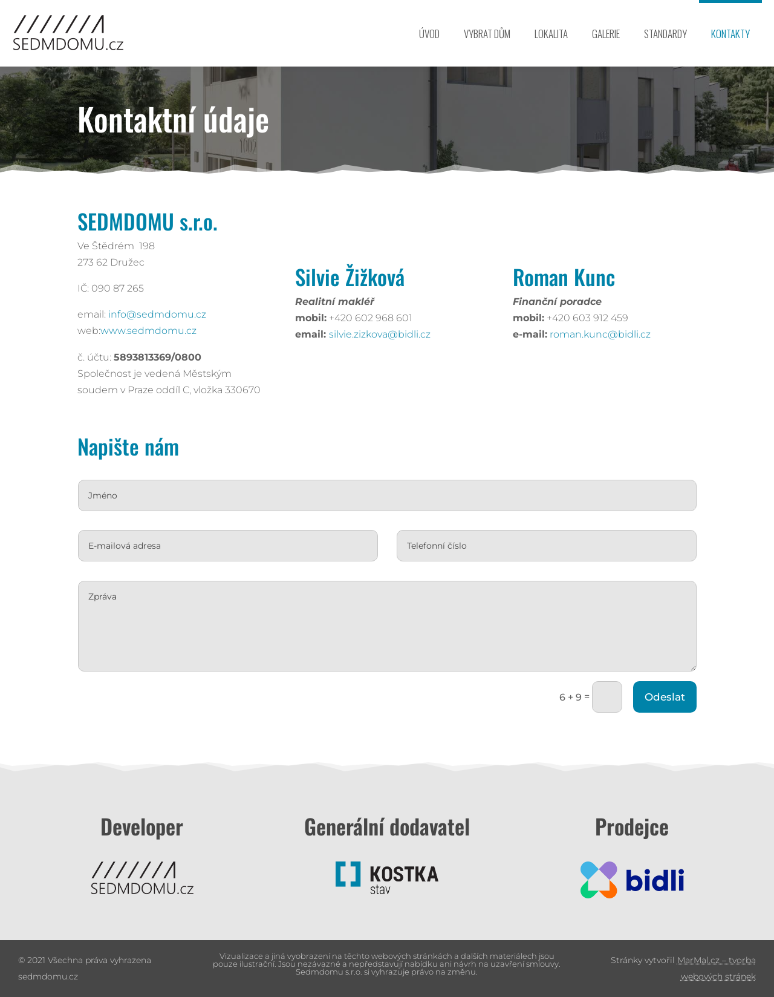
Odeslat (552, 655)
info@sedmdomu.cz (118, 314)
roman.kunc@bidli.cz (562, 334)
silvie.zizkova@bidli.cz (341, 334)
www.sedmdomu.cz (110, 330)
